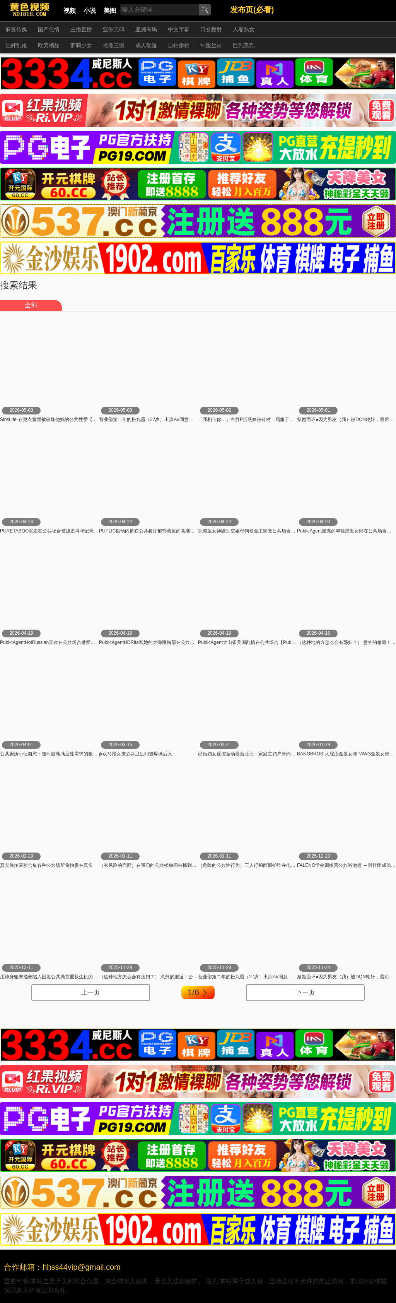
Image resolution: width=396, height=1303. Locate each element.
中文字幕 (178, 29)
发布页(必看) (252, 9)
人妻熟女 (243, 29)
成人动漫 (146, 45)
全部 (31, 305)
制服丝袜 (211, 45)
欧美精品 (49, 45)
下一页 (305, 992)
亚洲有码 (146, 29)
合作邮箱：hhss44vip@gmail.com (62, 1267)
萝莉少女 (81, 45)
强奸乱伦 (16, 45)
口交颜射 (211, 29)
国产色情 (49, 29)
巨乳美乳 (243, 45)
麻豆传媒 (16, 29)
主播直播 (81, 29)
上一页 (90, 992)
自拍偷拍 (178, 45)
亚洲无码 (114, 29)
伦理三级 (114, 45)
